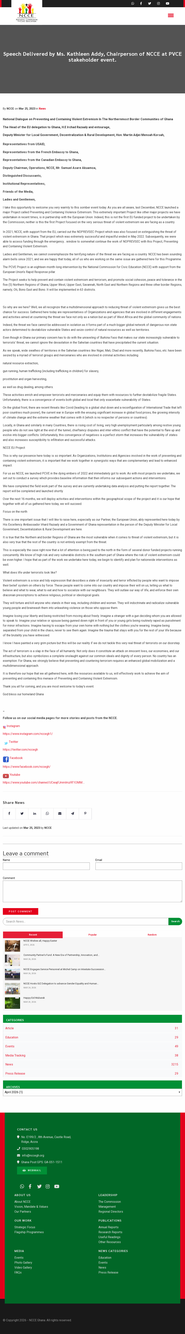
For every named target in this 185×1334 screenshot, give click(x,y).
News (42, 108)
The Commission (109, 1201)
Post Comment (20, 911)
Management (107, 1206)
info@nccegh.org (33, 1155)
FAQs (18, 1272)
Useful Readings (109, 1237)
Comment (9, 878)
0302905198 (30, 1148)
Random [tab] (152, 955)
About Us (22, 1194)
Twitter (13, 752)
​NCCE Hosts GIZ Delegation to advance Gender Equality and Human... (61, 983)
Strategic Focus (24, 1227)
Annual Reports (108, 1227)
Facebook (16, 768)
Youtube (15, 784)
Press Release (108, 1272)
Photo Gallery (23, 1262)
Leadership (108, 1194)
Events (18, 1257)
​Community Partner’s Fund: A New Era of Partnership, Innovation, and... (61, 955)
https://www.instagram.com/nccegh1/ (28, 744)
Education (104, 1257)
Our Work (23, 1220)
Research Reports (110, 1232)
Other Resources (109, 1242)
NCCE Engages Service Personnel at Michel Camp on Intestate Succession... (64, 969)
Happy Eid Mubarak (34, 997)
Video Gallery (23, 1267)
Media (19, 1250)
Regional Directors (110, 1211)
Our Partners (22, 1211)
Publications (110, 1220)
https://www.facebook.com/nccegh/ (27, 777)
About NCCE (22, 1201)
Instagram (13, 736)
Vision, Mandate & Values (31, 1206)
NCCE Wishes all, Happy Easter (40, 940)
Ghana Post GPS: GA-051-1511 (41, 1162)
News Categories (113, 1250)
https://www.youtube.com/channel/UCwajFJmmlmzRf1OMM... (43, 792)
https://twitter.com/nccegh (20, 759)
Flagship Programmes (29, 1232)
